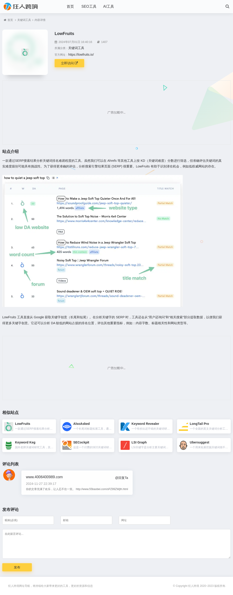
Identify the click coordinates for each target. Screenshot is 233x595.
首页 (70, 6)
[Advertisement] (116, 112)
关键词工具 (24, 20)
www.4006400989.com (44, 477)
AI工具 (108, 6)
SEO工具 (88, 6)
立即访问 (69, 63)
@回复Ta (121, 478)
